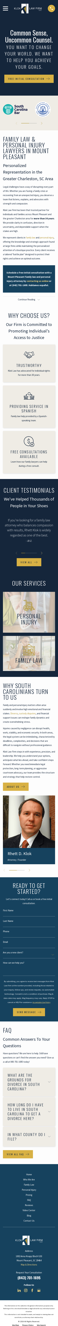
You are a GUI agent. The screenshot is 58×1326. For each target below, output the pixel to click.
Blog (29, 1215)
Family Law (29, 1184)
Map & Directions (29, 1264)
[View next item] (41, 123)
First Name (8, 910)
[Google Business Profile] (39, 1290)
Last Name (8, 921)
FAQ (29, 1200)
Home (29, 1174)
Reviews (29, 1205)
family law (30, 237)
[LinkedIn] (19, 1290)
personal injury (47, 237)
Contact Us (29, 1220)
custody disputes (27, 713)
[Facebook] (32, 1290)
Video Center (29, 1210)
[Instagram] (25, 1290)
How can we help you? (13, 963)
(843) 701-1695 (29, 1277)
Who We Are (29, 1179)
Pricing (29, 1194)
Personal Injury (29, 1189)
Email (5, 942)
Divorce (14, 713)
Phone (6, 931)
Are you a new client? (13, 952)
